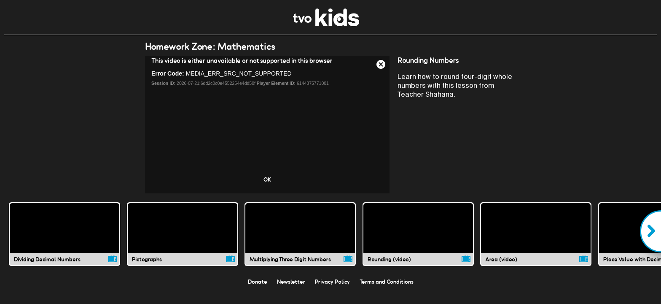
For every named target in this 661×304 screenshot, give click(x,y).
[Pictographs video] (182, 234)
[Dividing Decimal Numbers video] (64, 234)
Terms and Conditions (387, 281)
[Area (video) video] (535, 234)
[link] (326, 23)
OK (267, 179)
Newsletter (291, 281)
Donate (257, 281)
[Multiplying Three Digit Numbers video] (300, 234)
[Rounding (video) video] (418, 234)
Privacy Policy (332, 281)
